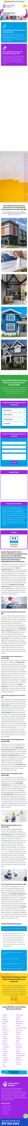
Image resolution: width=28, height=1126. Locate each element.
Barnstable (5, 1021)
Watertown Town (20, 1053)
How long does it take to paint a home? (12, 963)
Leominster (6, 1060)
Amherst (5, 1017)
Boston (4, 1025)
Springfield (19, 1047)
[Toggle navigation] (25, 6)
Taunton (18, 1049)
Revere (18, 1040)
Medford (18, 1017)
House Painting (6, 1105)
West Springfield (20, 1055)
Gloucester (5, 1051)
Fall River (5, 1042)
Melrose (18, 1019)
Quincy (18, 1036)
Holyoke (5, 1055)
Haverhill (5, 1053)
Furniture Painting (7, 1110)
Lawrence (5, 1057)
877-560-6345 (10, 1123)
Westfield (18, 1057)
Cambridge (5, 1034)
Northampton (19, 1030)
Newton (18, 1025)
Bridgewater (6, 1030)
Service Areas (6, 1114)
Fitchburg (5, 1045)
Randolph (18, 1038)
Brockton (5, 1032)
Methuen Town (20, 1021)
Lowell (4, 1062)
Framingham (6, 1047)
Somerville (19, 1045)
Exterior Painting (7, 1107)
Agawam (5, 1015)
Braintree (5, 1028)
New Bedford (19, 1023)
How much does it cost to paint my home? (13, 928)
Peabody (18, 1032)
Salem (17, 1042)
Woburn (18, 1062)
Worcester (19, 1064)
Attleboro (5, 1019)
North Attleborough (21, 1028)
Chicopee (5, 1038)
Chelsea (5, 1036)
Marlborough (19, 1015)
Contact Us (5, 1112)
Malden (4, 1066)
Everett (4, 1040)
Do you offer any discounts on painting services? (12, 953)
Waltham (18, 1051)
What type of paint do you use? (10, 958)
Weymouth (19, 1060)
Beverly (4, 1023)
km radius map (14, 487)
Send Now (14, 462)
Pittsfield (18, 1034)
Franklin (5, 1049)
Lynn (4, 1064)
